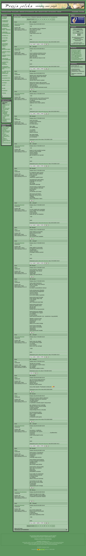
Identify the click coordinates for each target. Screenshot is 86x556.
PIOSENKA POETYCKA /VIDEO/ (5, 45)
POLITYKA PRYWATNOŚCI (5, 26)
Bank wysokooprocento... (6, 118)
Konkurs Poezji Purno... (77, 54)
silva (15, 361)
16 (42, 19)
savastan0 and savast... (5, 105)
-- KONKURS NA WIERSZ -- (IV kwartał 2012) (6, 72)
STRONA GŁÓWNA (6, 11)
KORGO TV (5, 35)
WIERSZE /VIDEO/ (4, 41)
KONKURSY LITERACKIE (5, 21)
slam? (4, 107)
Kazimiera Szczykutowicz (20, 492)
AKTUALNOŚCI (52, 11)
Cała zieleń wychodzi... (5, 129)
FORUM (59, 11)
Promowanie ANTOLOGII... (78, 58)
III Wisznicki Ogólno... (76, 51)
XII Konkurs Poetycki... (77, 50)
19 (48, 19)
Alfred (15, 73)
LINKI (4, 88)
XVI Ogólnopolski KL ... (77, 53)
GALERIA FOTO (6, 78)
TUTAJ (82, 43)
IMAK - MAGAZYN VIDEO (41, 11)
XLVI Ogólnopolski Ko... (77, 56)
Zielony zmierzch (6, 140)
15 (40, 19)
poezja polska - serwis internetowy (22, 17)
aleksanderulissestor (19, 24)
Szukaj (4, 93)
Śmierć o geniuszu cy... (5, 139)
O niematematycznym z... (6, 142)
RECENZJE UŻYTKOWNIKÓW (6, 59)
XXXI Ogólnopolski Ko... (77, 55)
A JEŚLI (4, 134)
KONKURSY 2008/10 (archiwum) (5, 63)
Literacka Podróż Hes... (77, 59)
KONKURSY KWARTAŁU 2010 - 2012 (6, 67)
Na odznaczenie (6, 130)
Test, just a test (6, 108)
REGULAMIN (15, 11)
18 (46, 19)
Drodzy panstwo (75, 57)
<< (35, 19)
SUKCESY (5, 75)
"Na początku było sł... (5, 110)
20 (50, 19)
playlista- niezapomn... (5, 121)
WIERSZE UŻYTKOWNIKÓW (27, 11)
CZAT (4, 85)
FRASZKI (5, 113)
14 (38, 19)
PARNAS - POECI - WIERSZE (6, 29)
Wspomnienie (6, 127)
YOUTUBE (5, 38)
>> (53, 19)
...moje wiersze (6, 114)
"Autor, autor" (6, 135)
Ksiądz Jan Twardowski (5, 112)
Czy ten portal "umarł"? (5, 116)
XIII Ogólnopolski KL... (77, 52)
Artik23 (72, 74)
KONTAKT (5, 90)
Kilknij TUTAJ (76, 39)
